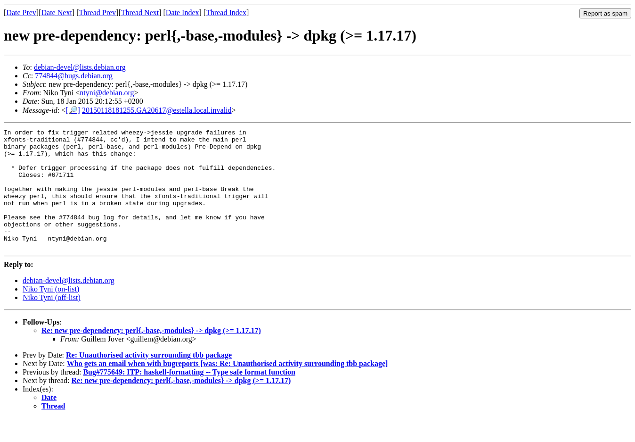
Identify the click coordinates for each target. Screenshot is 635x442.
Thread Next (140, 12)
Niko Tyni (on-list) (51, 313)
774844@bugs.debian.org (74, 76)
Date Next (56, 12)
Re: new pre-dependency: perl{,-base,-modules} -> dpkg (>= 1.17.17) (151, 354)
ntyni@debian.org (107, 93)
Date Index (182, 12)
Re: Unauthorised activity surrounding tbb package (149, 379)
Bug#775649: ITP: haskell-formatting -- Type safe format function (189, 396)
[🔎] (72, 110)
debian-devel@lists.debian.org (80, 67)
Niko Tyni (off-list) (52, 321)
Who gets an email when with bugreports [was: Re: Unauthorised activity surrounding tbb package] (227, 388)
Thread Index (226, 12)
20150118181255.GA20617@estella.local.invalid (157, 110)
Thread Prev (97, 12)
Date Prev (21, 12)
